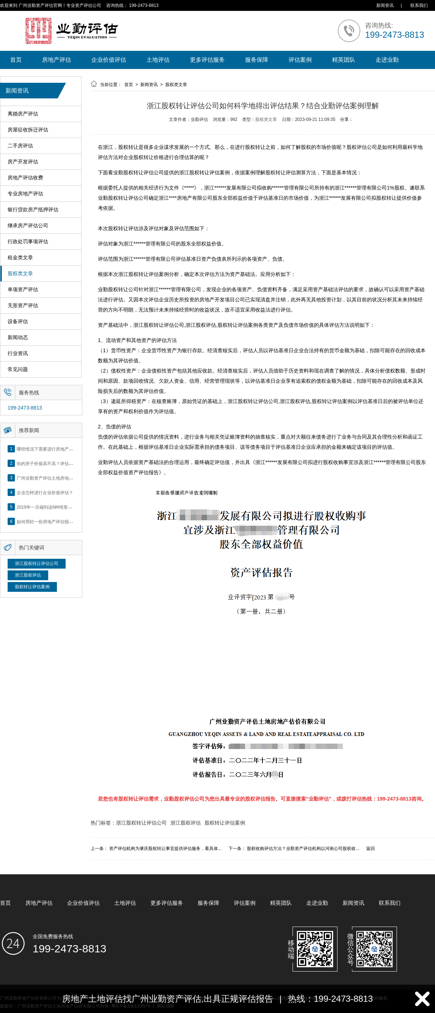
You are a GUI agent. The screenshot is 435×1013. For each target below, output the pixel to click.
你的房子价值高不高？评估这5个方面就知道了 (61, 463)
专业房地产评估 (25, 194)
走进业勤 (387, 60)
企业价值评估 (108, 60)
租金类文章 (20, 257)
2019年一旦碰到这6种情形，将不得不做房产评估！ (66, 506)
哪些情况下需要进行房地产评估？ (49, 448)
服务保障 (256, 60)
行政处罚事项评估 (28, 241)
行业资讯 (18, 353)
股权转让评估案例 (32, 586)
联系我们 (419, 5)
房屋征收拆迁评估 (28, 130)
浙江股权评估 (28, 575)
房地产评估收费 (25, 178)
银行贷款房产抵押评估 (33, 209)
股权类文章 (20, 273)
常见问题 (18, 369)
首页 (16, 60)
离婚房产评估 (23, 114)
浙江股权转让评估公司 (36, 563)
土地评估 (158, 60)
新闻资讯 (385, 5)
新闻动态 (18, 337)
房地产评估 (56, 60)
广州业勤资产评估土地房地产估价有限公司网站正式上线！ (73, 477)
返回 (370, 848)
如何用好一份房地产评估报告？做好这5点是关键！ (66, 521)
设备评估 (18, 321)
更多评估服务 (207, 60)
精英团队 (343, 60)
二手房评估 (20, 146)
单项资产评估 (23, 289)
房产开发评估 (23, 162)
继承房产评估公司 (28, 225)
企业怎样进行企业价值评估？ (45, 492)
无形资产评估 (23, 305)
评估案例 (300, 60)
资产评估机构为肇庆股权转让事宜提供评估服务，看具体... (165, 848)
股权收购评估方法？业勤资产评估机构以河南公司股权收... (303, 848)
